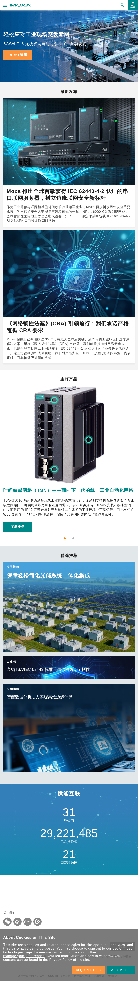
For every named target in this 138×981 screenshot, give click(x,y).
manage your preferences (24, 956)
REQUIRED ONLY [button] (88, 970)
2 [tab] (69, 80)
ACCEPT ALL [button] (120, 970)
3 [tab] (73, 80)
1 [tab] (65, 80)
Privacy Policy (60, 959)
